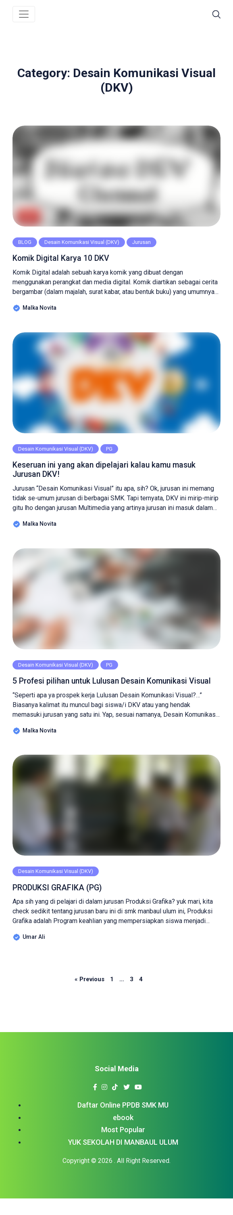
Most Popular (123, 1146)
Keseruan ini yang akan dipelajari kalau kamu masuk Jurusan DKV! (114, 472)
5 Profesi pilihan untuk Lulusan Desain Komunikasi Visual (112, 690)
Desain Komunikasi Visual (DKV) (81, 242)
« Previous (89, 995)
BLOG (24, 242)
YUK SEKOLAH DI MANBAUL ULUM (123, 1158)
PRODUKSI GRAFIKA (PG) (63, 903)
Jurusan (141, 242)
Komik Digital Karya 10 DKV (66, 259)
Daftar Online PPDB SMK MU (123, 1121)
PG (109, 450)
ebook (123, 1134)
